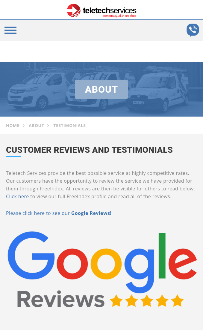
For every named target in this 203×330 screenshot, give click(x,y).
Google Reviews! (90, 213)
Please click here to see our (38, 213)
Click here (17, 196)
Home (12, 125)
